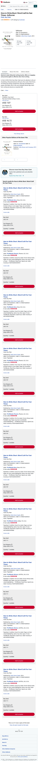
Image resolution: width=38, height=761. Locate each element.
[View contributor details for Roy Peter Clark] (6, 17)
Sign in (30, 2)
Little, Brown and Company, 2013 (27, 147)
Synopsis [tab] (4, 72)
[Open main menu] (3, 6)
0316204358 (22, 143)
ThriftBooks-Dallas (12, 521)
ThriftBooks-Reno (12, 200)
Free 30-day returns (19, 133)
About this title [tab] (14, 72)
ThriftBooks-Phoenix (12, 253)
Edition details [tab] (25, 72)
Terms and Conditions (22, 756)
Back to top (19, 731)
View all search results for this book (19, 725)
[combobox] (21, 6)
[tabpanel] (18, 82)
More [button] (6, 90)
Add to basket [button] (19, 111)
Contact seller (6, 212)
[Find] (35, 6)
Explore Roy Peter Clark (16, 176)
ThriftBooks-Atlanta (12, 574)
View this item (5, 100)
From (21, 42)
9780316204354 (17, 145)
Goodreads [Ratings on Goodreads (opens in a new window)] (22, 19)
